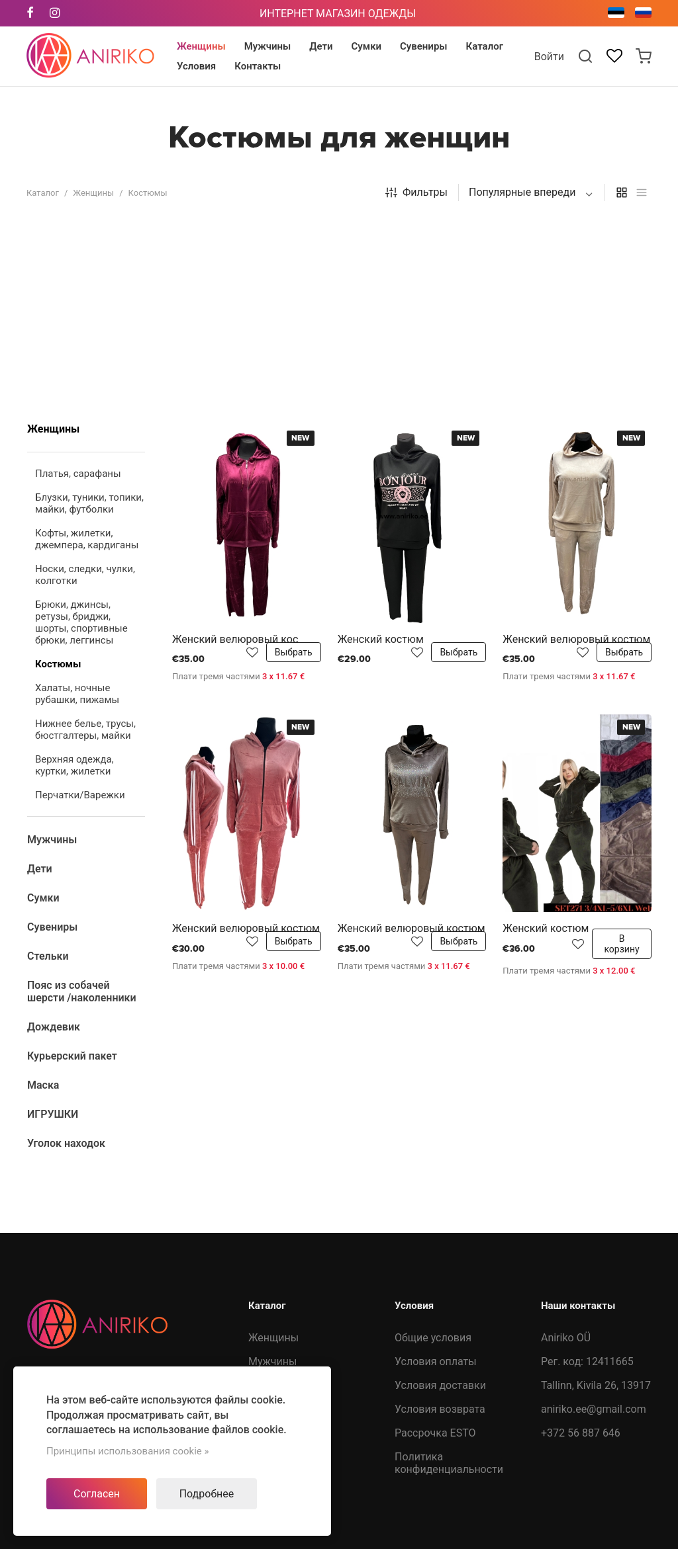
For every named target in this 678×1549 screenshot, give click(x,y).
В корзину (621, 752)
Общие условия (433, 1146)
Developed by (594, 1526)
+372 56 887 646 (580, 1241)
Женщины (93, 193)
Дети (260, 1194)
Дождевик (274, 1338)
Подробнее (206, 1493)
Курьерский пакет (293, 1362)
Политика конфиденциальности (449, 1271)
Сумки (264, 1218)
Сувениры (273, 1241)
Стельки (268, 1265)
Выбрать (294, 461)
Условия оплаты (436, 1170)
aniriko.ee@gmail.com (593, 1218)
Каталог (42, 193)
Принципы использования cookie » (127, 1451)
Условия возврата (440, 1218)
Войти (549, 56)
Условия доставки (440, 1194)
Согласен (96, 1493)
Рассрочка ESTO (435, 1241)
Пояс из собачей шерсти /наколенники (289, 1302)
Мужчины (272, 1170)
